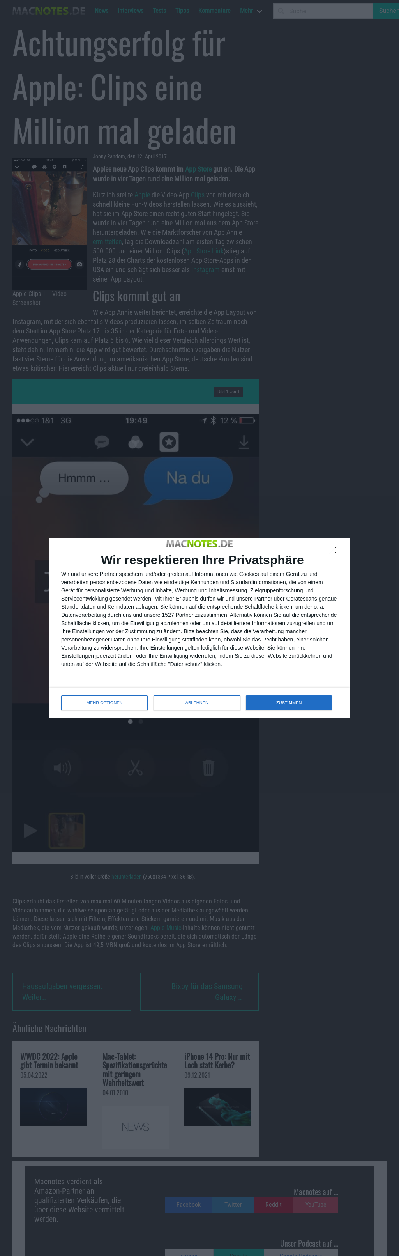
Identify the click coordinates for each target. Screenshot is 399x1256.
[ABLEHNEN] (335, 552)
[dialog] (199, 627)
